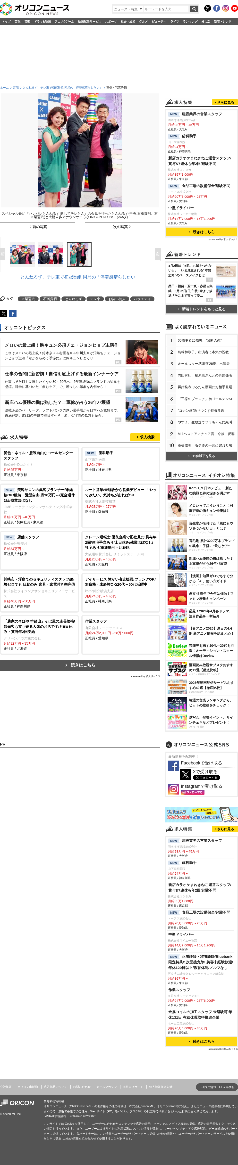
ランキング (190, 21)
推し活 (205, 21)
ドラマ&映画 (42, 21)
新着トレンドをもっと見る (202, 309)
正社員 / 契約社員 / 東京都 (39, 505)
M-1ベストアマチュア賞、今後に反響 (206, 434)
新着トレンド (222, 21)
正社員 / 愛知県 (121, 500)
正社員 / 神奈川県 (121, 461)
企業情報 (229, 1087)
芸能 (17, 21)
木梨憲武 (28, 299)
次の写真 (120, 227)
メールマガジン (106, 1087)
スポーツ (111, 21)
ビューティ (159, 21)
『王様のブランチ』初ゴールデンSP (205, 399)
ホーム (4, 87)
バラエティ (142, 299)
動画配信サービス (89, 21)
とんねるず (73, 299)
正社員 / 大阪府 (39, 545)
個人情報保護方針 (160, 1087)
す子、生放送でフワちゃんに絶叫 (205, 422)
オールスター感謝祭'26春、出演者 (204, 364)
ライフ (174, 21)
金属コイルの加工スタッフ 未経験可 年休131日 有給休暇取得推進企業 (200, 1014)
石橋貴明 (50, 299)
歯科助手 (182, 136)
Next (159, 254)
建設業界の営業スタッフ (195, 114)
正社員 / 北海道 (39, 634)
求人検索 (147, 437)
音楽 (27, 21)
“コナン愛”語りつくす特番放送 (201, 410)
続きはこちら (83, 665)
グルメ (143, 21)
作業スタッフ (179, 990)
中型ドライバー (181, 208)
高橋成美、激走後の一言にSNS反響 (205, 445)
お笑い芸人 (117, 299)
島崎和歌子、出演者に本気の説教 (203, 352)
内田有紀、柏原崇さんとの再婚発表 (205, 375)
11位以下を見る (201, 456)
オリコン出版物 (27, 1087)
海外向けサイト (133, 1087)
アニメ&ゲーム (64, 21)
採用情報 (210, 1087)
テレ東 (95, 299)
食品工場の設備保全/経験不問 (199, 186)
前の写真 (40, 227)
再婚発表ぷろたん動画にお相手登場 (205, 387)
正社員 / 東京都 (39, 463)
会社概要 (6, 1087)
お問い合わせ (82, 1087)
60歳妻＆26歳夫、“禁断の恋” (199, 340)
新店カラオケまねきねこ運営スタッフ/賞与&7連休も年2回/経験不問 (199, 161)
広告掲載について (55, 1087)
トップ (6, 21)
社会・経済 (128, 21)
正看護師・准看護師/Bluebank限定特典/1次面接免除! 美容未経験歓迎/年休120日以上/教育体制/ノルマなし (200, 962)
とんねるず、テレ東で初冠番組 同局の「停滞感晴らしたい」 (62, 87)
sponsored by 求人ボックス (145, 676)
